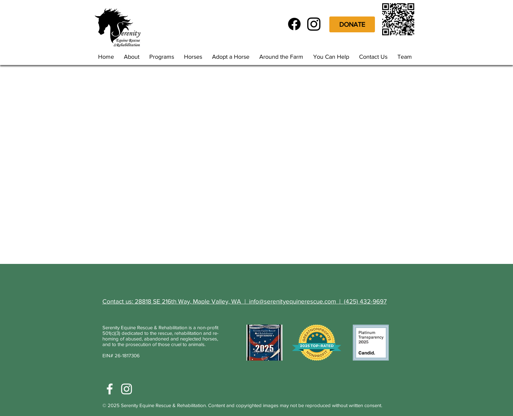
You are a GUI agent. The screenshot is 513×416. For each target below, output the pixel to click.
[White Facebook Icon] (109, 389)
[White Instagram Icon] (126, 389)
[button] (163, 57)
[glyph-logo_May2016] (313, 24)
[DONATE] (352, 24)
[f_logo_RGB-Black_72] (294, 24)
